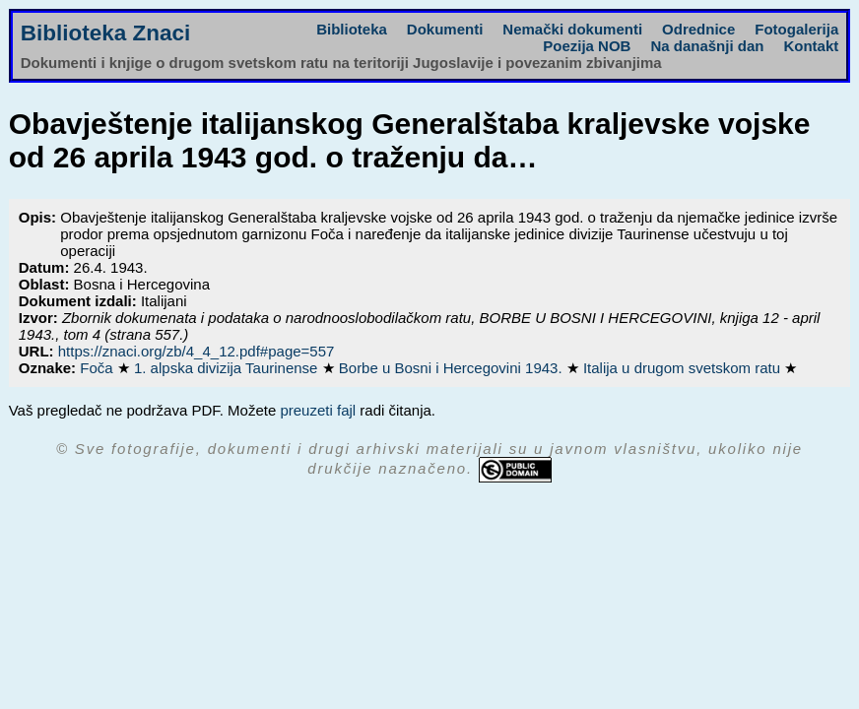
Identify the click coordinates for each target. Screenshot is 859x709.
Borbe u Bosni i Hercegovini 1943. (452, 367)
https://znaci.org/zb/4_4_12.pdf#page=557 (196, 351)
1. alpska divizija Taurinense (228, 367)
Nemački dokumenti (572, 29)
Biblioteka (351, 29)
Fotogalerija (796, 29)
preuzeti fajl (318, 410)
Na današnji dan (706, 45)
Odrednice (698, 29)
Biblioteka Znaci (106, 33)
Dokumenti (445, 29)
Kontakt (810, 45)
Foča (98, 367)
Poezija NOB (586, 45)
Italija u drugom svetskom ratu (683, 367)
